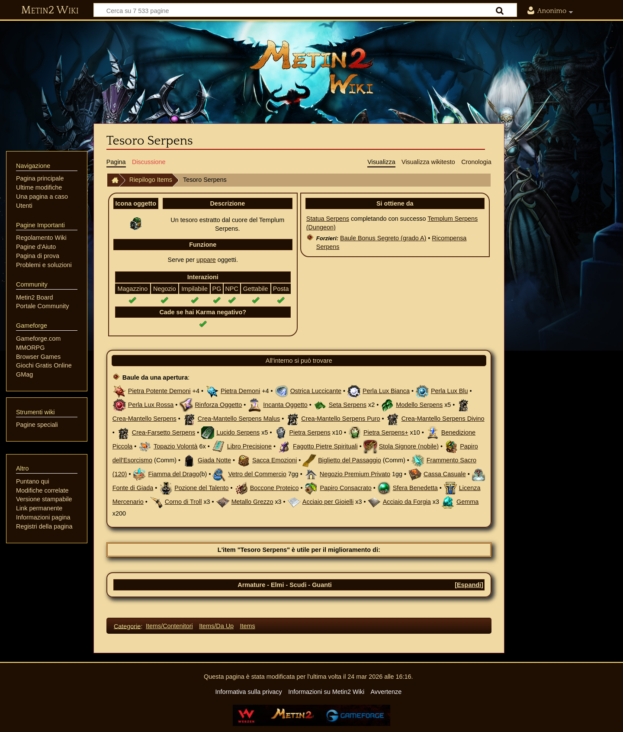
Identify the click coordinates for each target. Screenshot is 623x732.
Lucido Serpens (238, 432)
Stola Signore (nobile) (409, 446)
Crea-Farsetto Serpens (163, 432)
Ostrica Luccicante (315, 390)
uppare (206, 259)
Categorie (127, 625)
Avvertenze (385, 691)
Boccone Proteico (274, 487)
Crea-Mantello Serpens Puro (340, 418)
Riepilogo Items (150, 179)
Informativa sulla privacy (248, 691)
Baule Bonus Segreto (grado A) (383, 238)
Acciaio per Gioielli (327, 501)
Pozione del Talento (201, 487)
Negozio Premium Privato (355, 474)
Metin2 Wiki (50, 10)
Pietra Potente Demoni (159, 390)
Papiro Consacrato (345, 487)
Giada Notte (214, 460)
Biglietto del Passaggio (349, 460)
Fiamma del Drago (173, 474)
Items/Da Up (216, 625)
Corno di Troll (183, 501)
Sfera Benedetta (415, 487)
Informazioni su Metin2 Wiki (326, 691)
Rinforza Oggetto (218, 404)
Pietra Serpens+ (385, 432)
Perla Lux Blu (449, 390)
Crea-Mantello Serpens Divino (443, 418)
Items (247, 625)
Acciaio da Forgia (407, 501)
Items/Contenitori (169, 625)
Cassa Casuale (445, 474)
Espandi (469, 584)
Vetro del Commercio (257, 474)
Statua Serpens (327, 218)
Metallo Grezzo (252, 501)
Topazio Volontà (176, 446)
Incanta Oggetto (285, 404)
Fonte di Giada (132, 487)
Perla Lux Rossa (151, 404)
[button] (469, 584)
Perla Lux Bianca (386, 390)
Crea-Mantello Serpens (144, 418)
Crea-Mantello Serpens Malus (239, 418)
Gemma (467, 501)
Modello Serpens (419, 404)
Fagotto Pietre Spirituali (325, 446)
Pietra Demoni (240, 390)
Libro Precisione (249, 446)
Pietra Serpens (310, 432)
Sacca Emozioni (274, 460)
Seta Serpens (347, 404)
